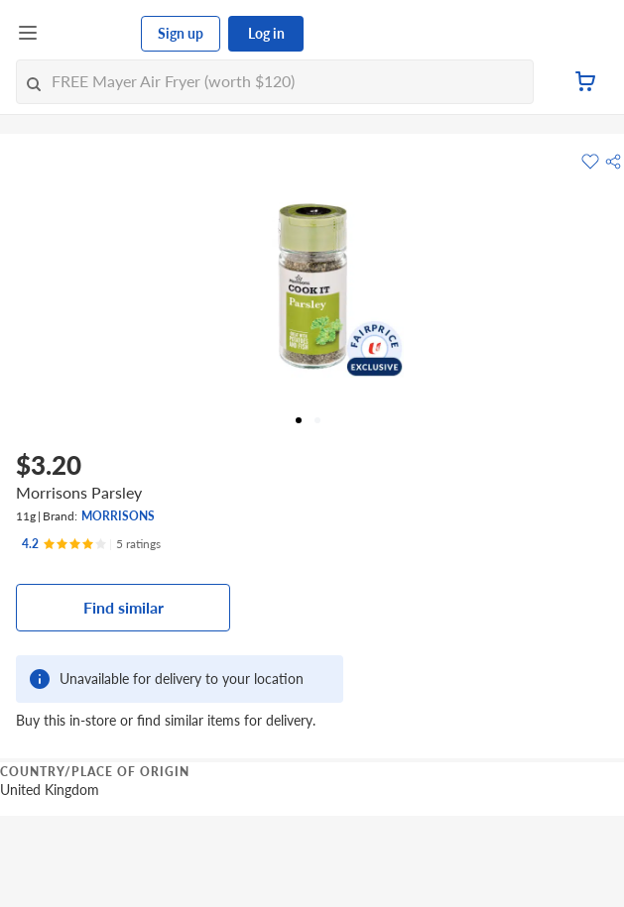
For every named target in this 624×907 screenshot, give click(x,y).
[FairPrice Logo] (90, 34)
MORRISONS (118, 516)
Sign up (180, 33)
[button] (613, 161)
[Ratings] (91, 544)
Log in (266, 33)
